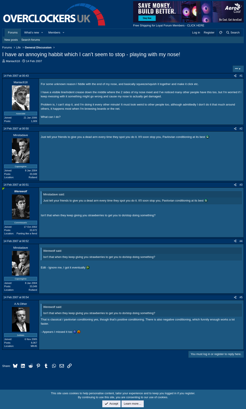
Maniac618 (13, 61)
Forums (13, 32)
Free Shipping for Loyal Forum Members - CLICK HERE (168, 25)
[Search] (232, 32)
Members (54, 32)
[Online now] (3, 189)
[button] (42, 32)
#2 (241, 128)
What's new (31, 32)
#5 (241, 297)
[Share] (235, 75)
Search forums (30, 39)
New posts (11, 39)
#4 (241, 241)
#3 (241, 184)
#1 (241, 75)
